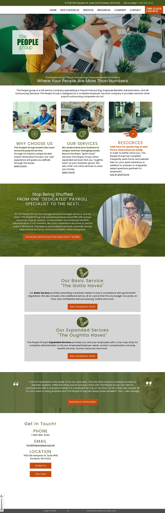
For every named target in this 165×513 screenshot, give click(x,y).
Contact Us (40, 465)
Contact (135, 10)
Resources (103, 10)
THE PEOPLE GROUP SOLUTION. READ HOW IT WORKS (52, 237)
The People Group (61, 511)
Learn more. (20, 166)
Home (53, 10)
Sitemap (119, 511)
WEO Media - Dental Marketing (77, 511)
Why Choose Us (69, 10)
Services (88, 10)
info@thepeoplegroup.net (40, 445)
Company (120, 10)
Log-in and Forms (119, 174)
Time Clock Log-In (154, 9)
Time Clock (40, 474)
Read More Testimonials (82, 401)
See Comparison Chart (82, 306)
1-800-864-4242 (40, 435)
